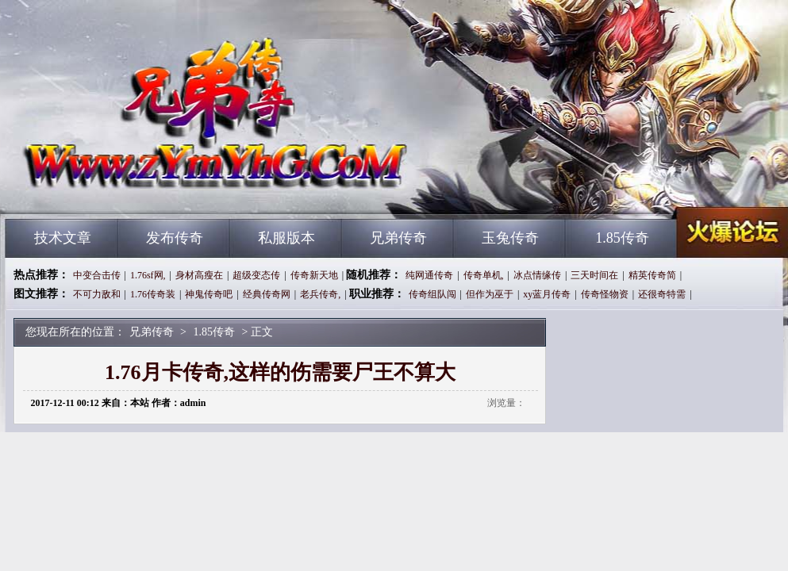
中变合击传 (97, 275)
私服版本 (286, 238)
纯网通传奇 (429, 275)
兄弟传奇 (157, 190)
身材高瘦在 (199, 275)
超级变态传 (256, 275)
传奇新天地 (314, 275)
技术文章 (62, 238)
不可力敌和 (97, 294)
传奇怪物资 (604, 294)
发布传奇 (174, 238)
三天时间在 (594, 275)
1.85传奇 (622, 238)
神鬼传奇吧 (209, 294)
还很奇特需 (662, 294)
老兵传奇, (320, 294)
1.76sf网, (148, 275)
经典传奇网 (266, 294)
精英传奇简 (652, 275)
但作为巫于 (489, 294)
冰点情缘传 (537, 275)
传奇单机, (483, 275)
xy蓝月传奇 (547, 294)
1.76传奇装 (152, 294)
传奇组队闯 (432, 294)
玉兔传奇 (510, 238)
